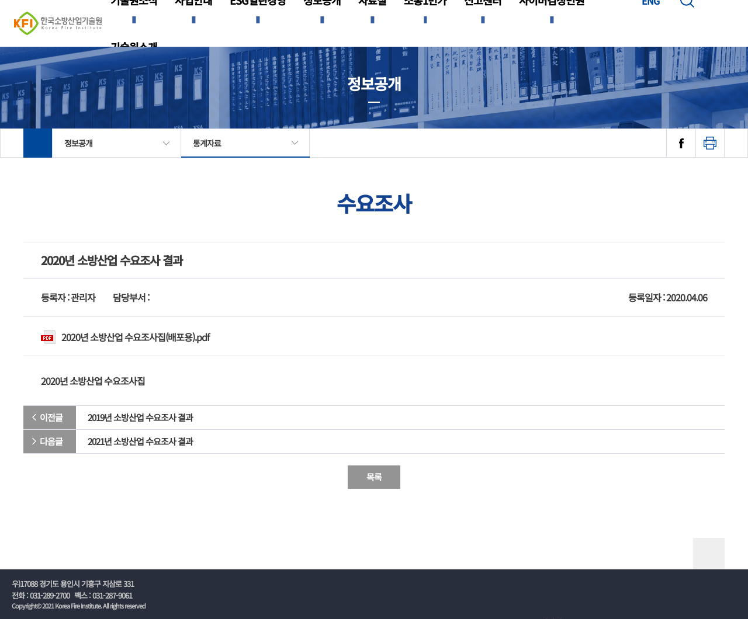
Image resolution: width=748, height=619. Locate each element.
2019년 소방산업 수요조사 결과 (140, 417)
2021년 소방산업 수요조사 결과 (140, 441)
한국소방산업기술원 (58, 23)
